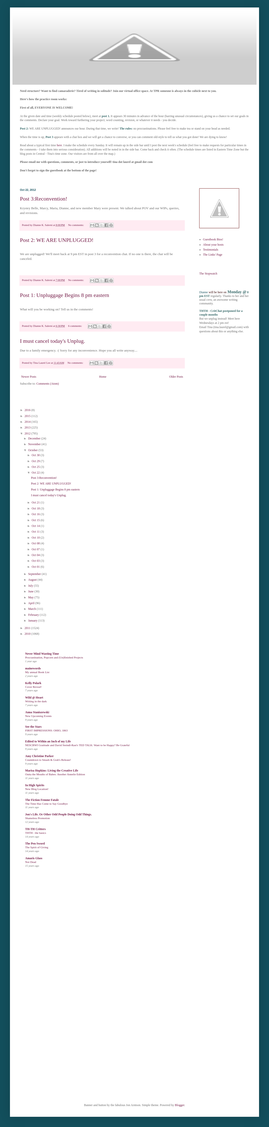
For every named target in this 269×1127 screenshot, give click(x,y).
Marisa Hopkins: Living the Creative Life (51, 770)
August (33, 579)
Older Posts (176, 376)
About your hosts (213, 244)
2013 (28, 427)
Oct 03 (36, 561)
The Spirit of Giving (36, 847)
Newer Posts (28, 376)
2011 (28, 628)
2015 (28, 416)
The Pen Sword (35, 843)
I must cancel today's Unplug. (52, 341)
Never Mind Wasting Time (42, 653)
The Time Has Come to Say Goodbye (46, 803)
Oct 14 (36, 526)
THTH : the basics (35, 832)
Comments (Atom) (47, 383)
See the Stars (33, 726)
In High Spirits (34, 785)
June (31, 591)
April (31, 603)
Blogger (179, 1105)
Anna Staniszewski (37, 712)
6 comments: (75, 325)
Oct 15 (36, 520)
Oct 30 (36, 455)
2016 (28, 410)
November (35, 444)
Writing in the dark (36, 701)
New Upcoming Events (38, 715)
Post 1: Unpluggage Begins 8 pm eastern (64, 295)
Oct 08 (36, 543)
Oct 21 (36, 502)
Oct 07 (36, 549)
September (35, 574)
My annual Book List (37, 672)
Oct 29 (36, 461)
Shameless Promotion (37, 818)
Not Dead (30, 861)
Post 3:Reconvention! (43, 199)
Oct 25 (36, 467)
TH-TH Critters (35, 829)
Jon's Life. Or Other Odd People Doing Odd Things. (58, 814)
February (34, 615)
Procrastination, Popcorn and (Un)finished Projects (54, 657)
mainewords (33, 668)
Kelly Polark (33, 683)
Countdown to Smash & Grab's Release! (48, 759)
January (33, 620)
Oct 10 (36, 537)
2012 (28, 433)
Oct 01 (36, 566)
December (34, 438)
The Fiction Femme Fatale (42, 800)
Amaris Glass (33, 858)
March (32, 609)
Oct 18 (36, 508)
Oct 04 (36, 555)
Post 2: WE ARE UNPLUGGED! (56, 240)
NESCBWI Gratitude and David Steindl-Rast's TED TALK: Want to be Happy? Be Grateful (77, 745)
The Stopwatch (208, 273)
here (59, 145)
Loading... (114, 989)
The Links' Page (212, 254)
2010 (28, 633)
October (33, 450)
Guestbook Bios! (213, 239)
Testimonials (210, 249)
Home (102, 376)
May (31, 597)
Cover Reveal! (33, 686)
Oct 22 (36, 472)
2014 (28, 421)
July (31, 585)
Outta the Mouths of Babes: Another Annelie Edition (55, 774)
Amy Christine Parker (39, 756)
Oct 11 (36, 531)
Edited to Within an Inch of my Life (48, 741)
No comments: (76, 224)
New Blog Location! (37, 788)
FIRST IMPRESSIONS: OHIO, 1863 (46, 730)
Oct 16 (36, 514)
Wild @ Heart (34, 697)
